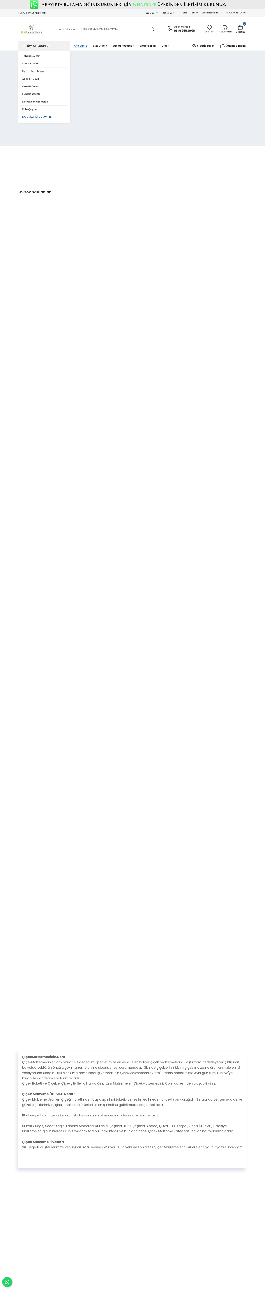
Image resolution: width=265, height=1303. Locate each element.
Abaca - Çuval (31, 79)
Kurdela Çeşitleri (32, 94)
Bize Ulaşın (100, 46)
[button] (44, 46)
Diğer (165, 46)
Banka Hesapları (210, 12)
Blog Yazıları (148, 46)
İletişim (194, 12)
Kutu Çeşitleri (30, 109)
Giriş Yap (231, 12)
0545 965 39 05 (184, 31)
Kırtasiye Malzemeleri (35, 101)
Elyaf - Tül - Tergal (33, 71)
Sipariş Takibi (203, 46)
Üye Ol (243, 12)
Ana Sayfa (80, 46)
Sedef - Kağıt (30, 63)
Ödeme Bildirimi (233, 46)
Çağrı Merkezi (182, 27)
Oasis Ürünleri (30, 86)
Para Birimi (151, 12)
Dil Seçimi (168, 12)
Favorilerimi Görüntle (36, 117)
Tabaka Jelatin (31, 56)
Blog (185, 12)
